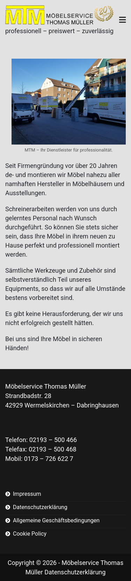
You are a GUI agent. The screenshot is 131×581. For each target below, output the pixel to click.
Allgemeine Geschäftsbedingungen (56, 520)
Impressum (27, 494)
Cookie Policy (29, 533)
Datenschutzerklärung (40, 507)
